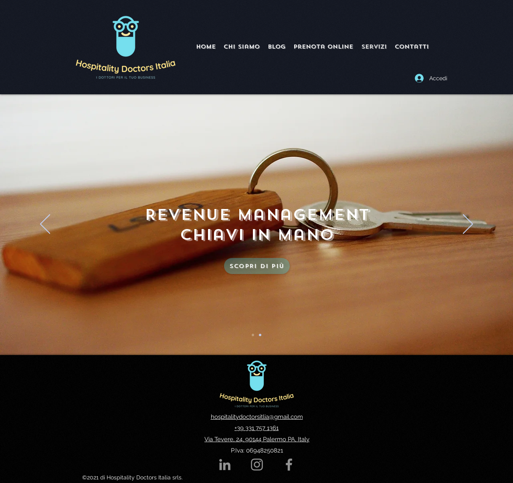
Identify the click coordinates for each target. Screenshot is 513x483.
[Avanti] (468, 224)
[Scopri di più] (257, 266)
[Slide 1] (253, 335)
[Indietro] (45, 224)
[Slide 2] (260, 335)
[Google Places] (289, 465)
